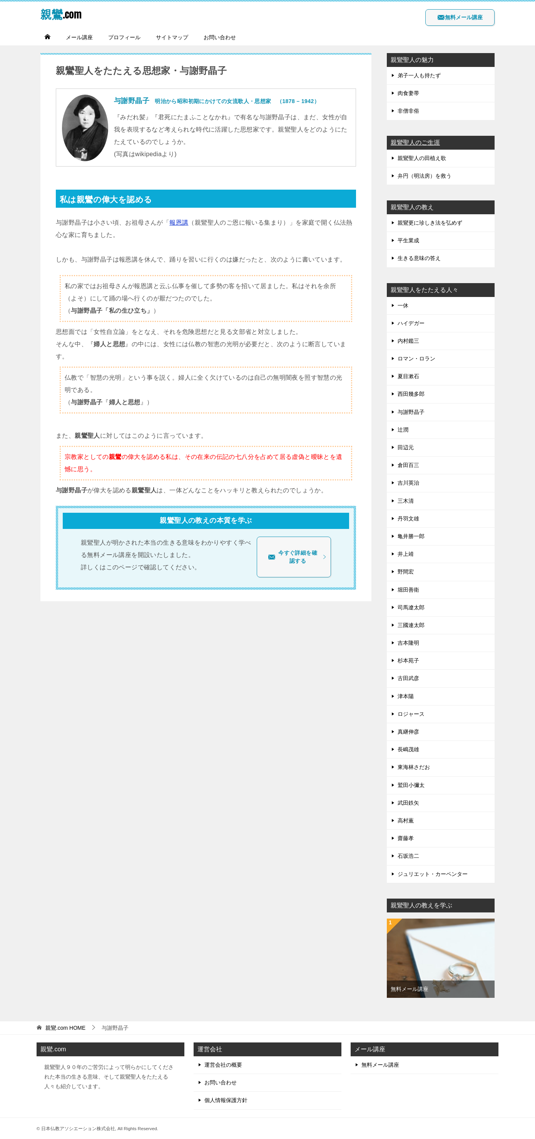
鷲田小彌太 (411, 785)
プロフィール (124, 37)
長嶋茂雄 (408, 749)
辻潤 (403, 430)
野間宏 (406, 572)
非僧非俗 (408, 111)
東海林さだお (414, 767)
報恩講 (178, 222)
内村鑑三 (408, 341)
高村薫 (406, 820)
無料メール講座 (460, 17)
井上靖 (406, 554)
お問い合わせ (220, 37)
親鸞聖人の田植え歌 (422, 158)
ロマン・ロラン (416, 358)
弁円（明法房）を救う (424, 176)
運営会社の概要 (223, 1065)
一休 (403, 305)
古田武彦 (408, 678)
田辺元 (406, 447)
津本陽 (406, 696)
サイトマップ (172, 37)
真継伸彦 (408, 732)
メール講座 (79, 37)
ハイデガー (411, 323)
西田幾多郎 (411, 394)
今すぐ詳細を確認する (297, 557)
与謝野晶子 (411, 412)
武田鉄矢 (408, 803)
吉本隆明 (408, 643)
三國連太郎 (411, 625)
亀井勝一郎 (411, 536)
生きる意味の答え (419, 258)
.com (61, 13)
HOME (65, 1028)
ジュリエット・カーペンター (433, 874)
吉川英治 (408, 483)
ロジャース (411, 714)
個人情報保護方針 (225, 1100)
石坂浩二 (408, 856)
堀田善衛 (408, 590)
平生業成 (408, 240)
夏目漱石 (408, 376)
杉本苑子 (408, 660)
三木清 (406, 501)
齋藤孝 (406, 838)
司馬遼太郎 (411, 607)
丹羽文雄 (408, 518)
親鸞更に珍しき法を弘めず (430, 223)
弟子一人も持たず (419, 75)
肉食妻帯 (408, 93)
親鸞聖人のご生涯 (415, 142)
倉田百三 (408, 465)
